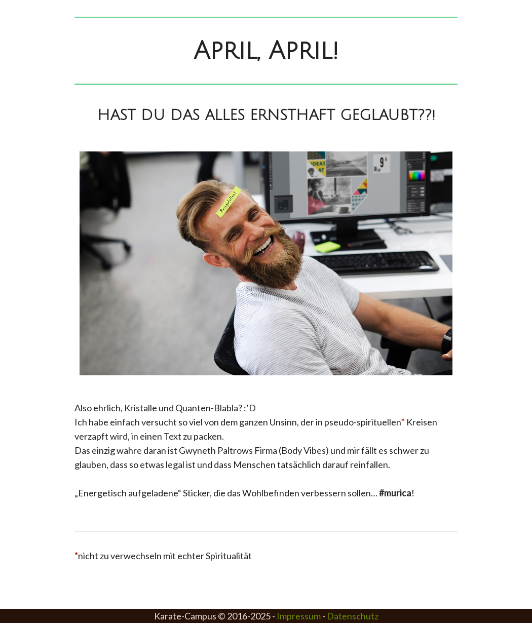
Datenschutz (352, 615)
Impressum (299, 615)
